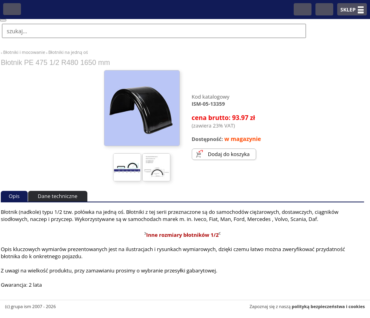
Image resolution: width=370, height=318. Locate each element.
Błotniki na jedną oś (68, 52)
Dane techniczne (57, 196)
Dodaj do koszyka (229, 154)
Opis (14, 196)
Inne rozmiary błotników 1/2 (182, 234)
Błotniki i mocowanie (24, 52)
